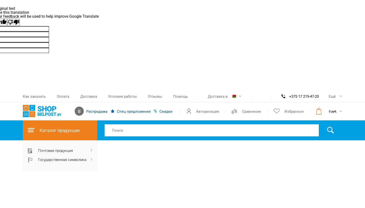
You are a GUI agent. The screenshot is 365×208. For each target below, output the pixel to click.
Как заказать (34, 96)
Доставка (88, 96)
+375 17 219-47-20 (304, 96)
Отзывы (155, 96)
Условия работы (122, 96)
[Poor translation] (13, 22)
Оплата (63, 96)
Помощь (180, 96)
